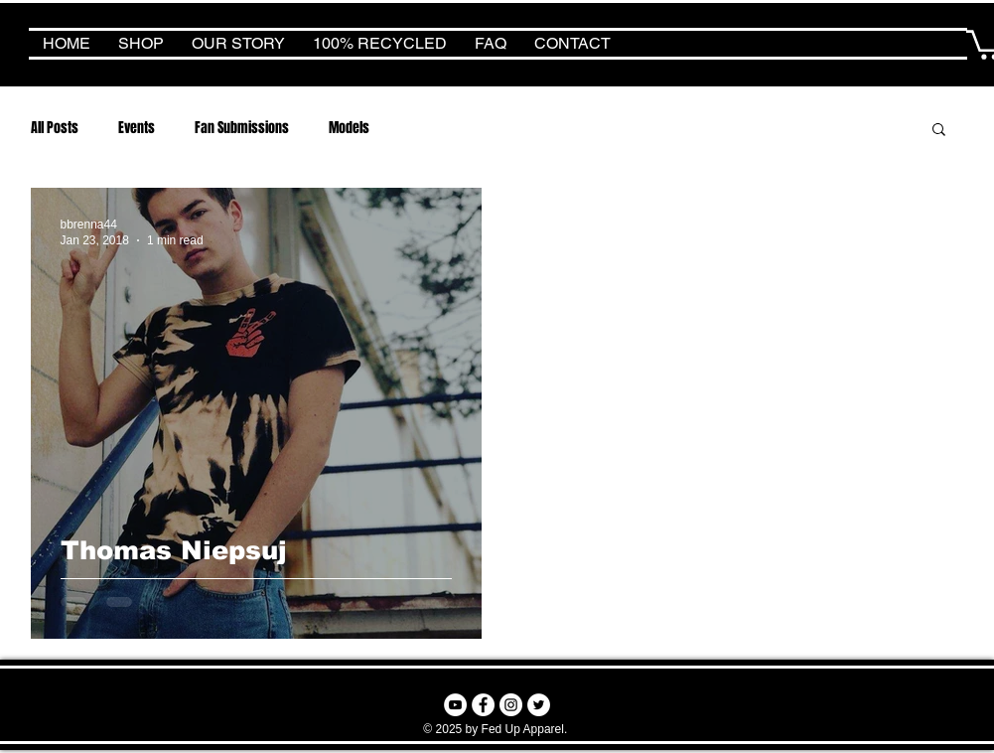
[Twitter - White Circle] (538, 704)
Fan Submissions (242, 127)
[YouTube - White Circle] (455, 704)
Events (136, 127)
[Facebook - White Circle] (483, 704)
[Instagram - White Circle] (510, 704)
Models (349, 127)
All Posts (54, 127)
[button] (938, 130)
